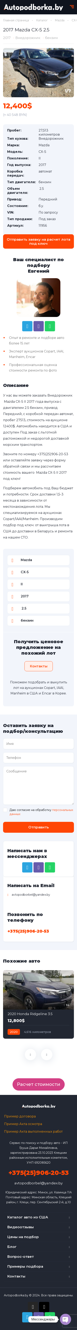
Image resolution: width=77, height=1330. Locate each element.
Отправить (38, 827)
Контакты (16, 1276)
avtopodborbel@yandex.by (38, 1183)
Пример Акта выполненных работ (33, 1131)
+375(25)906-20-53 (52, 454)
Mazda (59, 20)
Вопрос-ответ (20, 1257)
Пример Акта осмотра (23, 1124)
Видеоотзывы (20, 1227)
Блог (12, 1247)
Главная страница (16, 20)
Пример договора (20, 1116)
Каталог (42, 20)
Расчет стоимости (38, 1084)
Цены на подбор (23, 1237)
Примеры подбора (25, 1266)
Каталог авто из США (27, 1217)
